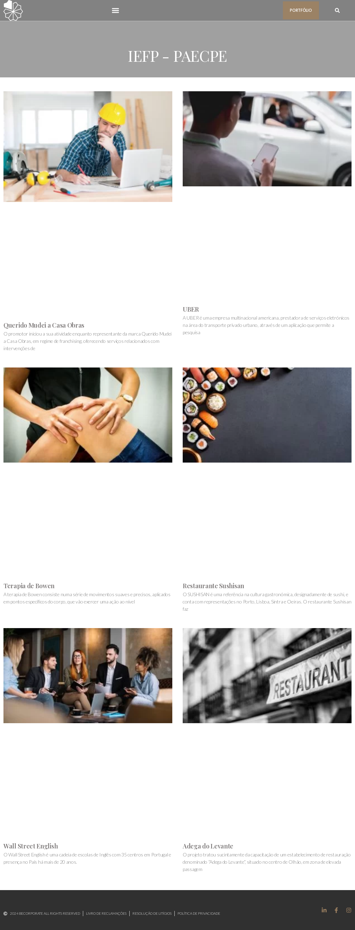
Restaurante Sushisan (213, 586)
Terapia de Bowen (28, 586)
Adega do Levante (208, 846)
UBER (191, 309)
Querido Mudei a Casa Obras (43, 325)
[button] (115, 10)
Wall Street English (30, 846)
